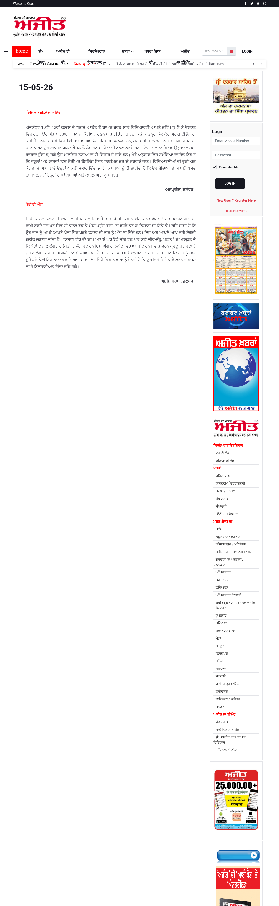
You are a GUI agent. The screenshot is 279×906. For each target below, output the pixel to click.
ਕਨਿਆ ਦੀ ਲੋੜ (225, 461)
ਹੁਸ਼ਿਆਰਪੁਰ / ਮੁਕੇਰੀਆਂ (231, 544)
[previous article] (262, 64)
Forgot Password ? (236, 210)
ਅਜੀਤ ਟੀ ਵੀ (62, 53)
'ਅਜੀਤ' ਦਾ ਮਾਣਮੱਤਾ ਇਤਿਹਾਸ (229, 739)
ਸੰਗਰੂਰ (220, 646)
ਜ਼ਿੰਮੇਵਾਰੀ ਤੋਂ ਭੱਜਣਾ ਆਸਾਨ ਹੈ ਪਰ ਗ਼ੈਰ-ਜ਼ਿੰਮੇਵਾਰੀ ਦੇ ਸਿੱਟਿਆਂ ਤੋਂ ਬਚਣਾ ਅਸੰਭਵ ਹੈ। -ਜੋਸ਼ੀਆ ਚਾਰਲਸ (164, 64)
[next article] (254, 64)
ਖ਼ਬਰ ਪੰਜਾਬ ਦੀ (152, 53)
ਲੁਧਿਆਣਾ (222, 587)
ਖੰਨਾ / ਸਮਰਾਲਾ (225, 631)
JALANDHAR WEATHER (224, 27)
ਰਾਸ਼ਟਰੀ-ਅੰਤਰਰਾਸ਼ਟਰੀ (230, 483)
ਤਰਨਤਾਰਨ (222, 580)
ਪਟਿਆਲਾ (222, 623)
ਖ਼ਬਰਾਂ (126, 51)
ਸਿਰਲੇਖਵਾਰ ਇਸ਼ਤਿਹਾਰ (96, 53)
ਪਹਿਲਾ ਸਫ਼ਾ (223, 476)
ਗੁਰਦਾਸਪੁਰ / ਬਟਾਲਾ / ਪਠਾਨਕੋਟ (228, 562)
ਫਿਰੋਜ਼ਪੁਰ (222, 654)
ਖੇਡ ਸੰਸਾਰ (222, 499)
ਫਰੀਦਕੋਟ (222, 691)
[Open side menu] (5, 51)
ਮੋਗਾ (218, 638)
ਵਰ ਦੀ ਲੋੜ (222, 453)
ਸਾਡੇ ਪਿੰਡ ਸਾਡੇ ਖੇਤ (227, 730)
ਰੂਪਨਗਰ (221, 615)
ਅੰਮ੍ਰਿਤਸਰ (223, 572)
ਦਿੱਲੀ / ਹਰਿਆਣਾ (227, 514)
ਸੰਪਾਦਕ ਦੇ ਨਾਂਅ (226, 750)
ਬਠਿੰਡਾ (220, 661)
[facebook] (245, 3)
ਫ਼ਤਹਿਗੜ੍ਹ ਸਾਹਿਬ (227, 684)
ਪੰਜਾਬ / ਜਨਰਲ (225, 491)
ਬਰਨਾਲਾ (221, 669)
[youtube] (258, 3)
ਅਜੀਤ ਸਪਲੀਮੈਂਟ (183, 53)
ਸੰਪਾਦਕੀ (221, 506)
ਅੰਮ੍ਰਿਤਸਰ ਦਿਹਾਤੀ (228, 595)
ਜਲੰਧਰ (220, 529)
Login (247, 51)
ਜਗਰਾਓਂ (221, 676)
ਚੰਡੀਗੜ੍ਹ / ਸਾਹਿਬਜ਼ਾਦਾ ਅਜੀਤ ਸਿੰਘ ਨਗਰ (234, 605)
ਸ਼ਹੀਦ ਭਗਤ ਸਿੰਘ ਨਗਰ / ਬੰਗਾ (234, 552)
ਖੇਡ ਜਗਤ (222, 722)
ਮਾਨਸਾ (220, 707)
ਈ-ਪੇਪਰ (41, 53)
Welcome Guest (24, 3)
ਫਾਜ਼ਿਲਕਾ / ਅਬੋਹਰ (228, 699)
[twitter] (251, 3)
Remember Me (228, 167)
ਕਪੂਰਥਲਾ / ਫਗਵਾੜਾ (229, 537)
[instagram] (264, 3)
